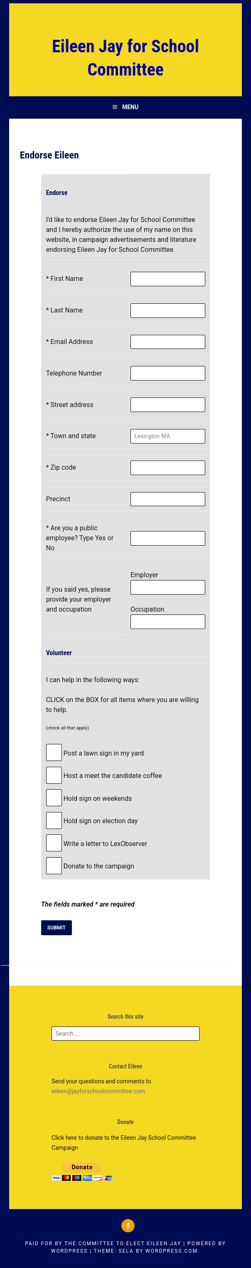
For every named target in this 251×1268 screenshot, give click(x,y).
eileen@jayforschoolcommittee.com (98, 1091)
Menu (130, 107)
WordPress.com (171, 1251)
